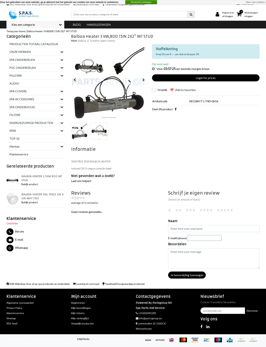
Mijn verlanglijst (80, 318)
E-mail (177, 238)
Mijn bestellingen (81, 307)
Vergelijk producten (82, 323)
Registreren (78, 302)
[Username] (214, 228)
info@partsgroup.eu (149, 318)
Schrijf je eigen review (102, 40)
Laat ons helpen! (81, 181)
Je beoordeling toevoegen (186, 275)
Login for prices (206, 78)
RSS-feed (11, 323)
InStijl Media (83, 339)
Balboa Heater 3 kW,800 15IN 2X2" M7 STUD (52, 31)
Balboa (82, 40)
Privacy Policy (14, 307)
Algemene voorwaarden (20, 302)
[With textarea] (214, 258)
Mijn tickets (78, 313)
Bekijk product (29, 184)
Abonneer (252, 310)
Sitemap (11, 318)
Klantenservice (15, 313)
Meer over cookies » (256, 2)
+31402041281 (146, 313)
